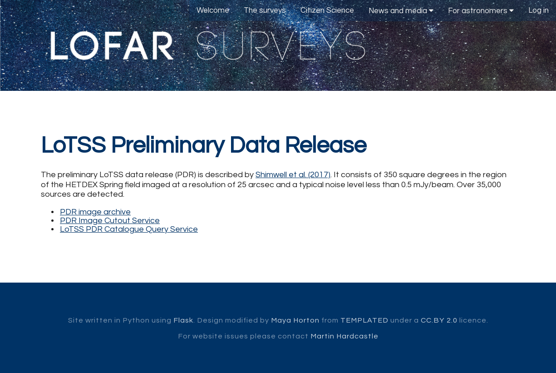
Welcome (213, 10)
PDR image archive (95, 212)
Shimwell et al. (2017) (293, 174)
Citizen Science (327, 10)
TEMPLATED (364, 320)
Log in (538, 10)
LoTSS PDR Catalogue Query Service (129, 229)
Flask (183, 320)
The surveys (265, 10)
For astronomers (481, 10)
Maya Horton (295, 320)
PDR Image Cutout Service (110, 220)
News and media (401, 10)
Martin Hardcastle (344, 336)
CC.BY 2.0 (439, 320)
